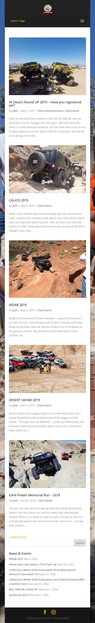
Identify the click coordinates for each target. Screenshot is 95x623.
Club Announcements (51, 110)
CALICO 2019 (18, 200)
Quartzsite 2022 (18, 595)
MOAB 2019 (18, 305)
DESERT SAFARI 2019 (24, 400)
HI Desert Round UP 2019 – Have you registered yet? (45, 103)
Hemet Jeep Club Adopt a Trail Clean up (33, 564)
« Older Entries (18, 537)
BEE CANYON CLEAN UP (23, 589)
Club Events (72, 110)
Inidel (65, 618)
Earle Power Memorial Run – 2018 (34, 495)
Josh (15, 110)
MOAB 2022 (16, 559)
